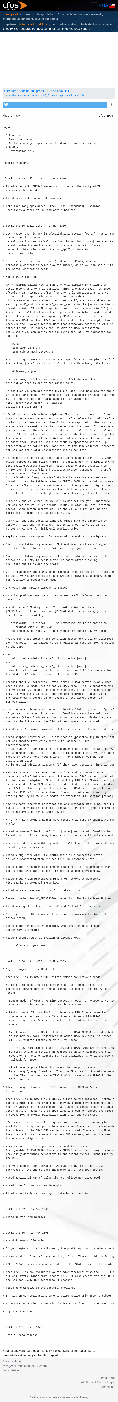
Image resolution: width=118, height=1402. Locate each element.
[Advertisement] (59, 60)
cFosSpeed (10, 14)
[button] (55, 105)
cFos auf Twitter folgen (98, 1382)
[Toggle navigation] (93, 5)
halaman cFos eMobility (35, 24)
